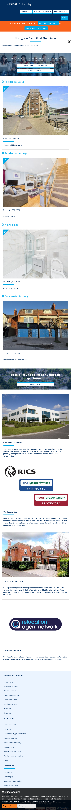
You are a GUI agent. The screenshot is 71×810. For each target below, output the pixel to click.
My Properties (61, 12)
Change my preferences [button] (27, 806)
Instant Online (48, 23)
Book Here (35, 384)
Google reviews (35, 71)
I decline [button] (13, 806)
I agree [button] (5, 806)
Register (25, 12)
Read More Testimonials (35, 66)
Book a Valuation (42, 12)
